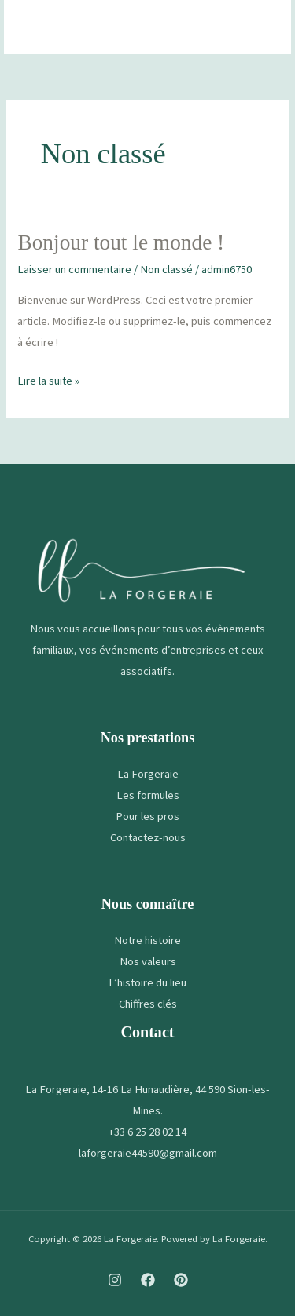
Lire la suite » (48, 379)
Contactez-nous (148, 837)
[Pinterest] (181, 1280)
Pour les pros (147, 816)
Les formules (147, 795)
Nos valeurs (148, 961)
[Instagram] (115, 1280)
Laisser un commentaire (74, 269)
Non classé (166, 269)
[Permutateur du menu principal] (258, 27)
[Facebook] (148, 1280)
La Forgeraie (148, 774)
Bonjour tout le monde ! (120, 242)
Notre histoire (147, 940)
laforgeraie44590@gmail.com (148, 1153)
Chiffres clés (148, 1004)
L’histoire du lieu (147, 982)
